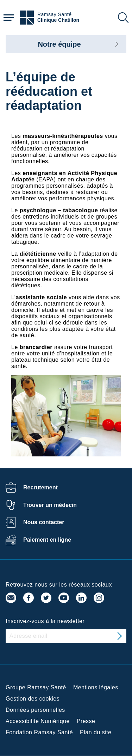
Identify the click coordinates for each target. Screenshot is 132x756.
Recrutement (40, 487)
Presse (86, 721)
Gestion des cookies (32, 699)
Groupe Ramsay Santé (36, 687)
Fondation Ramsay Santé (39, 732)
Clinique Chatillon (58, 20)
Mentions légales (95, 687)
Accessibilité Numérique (38, 721)
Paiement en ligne (47, 540)
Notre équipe (59, 44)
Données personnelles (35, 710)
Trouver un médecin (50, 505)
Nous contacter (43, 522)
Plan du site (95, 732)
